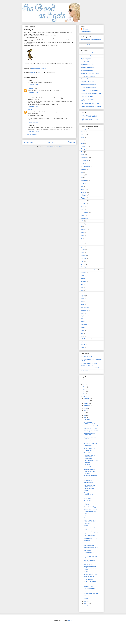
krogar (82, 327)
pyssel (82, 247)
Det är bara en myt (89, 586)
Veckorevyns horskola (87, 70)
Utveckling (83, 272)
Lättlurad (86, 596)
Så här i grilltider (88, 498)
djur (82, 318)
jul (81, 226)
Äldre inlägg (71, 142)
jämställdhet (84, 229)
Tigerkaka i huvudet (89, 545)
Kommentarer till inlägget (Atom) (54, 146)
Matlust (86, 598)
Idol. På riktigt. (88, 490)
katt (82, 172)
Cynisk (85, 515)
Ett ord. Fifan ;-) (85, 370)
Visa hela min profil (86, 31)
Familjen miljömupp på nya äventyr (90, 73)
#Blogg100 (84, 192)
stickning (83, 264)
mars (85, 601)
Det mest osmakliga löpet (90, 547)
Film (82, 177)
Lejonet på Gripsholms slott (88, 67)
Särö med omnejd (85, 166)
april (85, 417)
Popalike (86, 478)
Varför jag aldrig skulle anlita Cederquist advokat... (90, 494)
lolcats (82, 284)
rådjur (32, 68)
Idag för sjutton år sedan (90, 428)
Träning (83, 175)
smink (82, 235)
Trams (82, 131)
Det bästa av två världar (87, 64)
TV (81, 140)
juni (85, 413)
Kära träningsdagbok (89, 535)
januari (86, 606)
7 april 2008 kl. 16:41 (33, 84)
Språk (82, 163)
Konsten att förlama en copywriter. (90, 116)
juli (85, 410)
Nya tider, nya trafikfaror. (90, 443)
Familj (82, 143)
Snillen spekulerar (88, 579)
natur (82, 333)
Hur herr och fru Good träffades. (89, 90)
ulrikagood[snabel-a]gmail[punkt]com (91, 39)
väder (82, 347)
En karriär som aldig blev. (87, 56)
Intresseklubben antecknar (91, 593)
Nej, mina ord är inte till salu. (88, 53)
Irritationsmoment (85, 307)
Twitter (82, 206)
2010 (84, 391)
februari (86, 603)
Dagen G (86, 591)
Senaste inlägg (28, 142)
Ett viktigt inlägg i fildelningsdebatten (89, 422)
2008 (84, 396)
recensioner (84, 180)
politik (82, 221)
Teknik (82, 313)
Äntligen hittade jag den (90, 509)
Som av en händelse (89, 588)
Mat (82, 186)
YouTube (83, 189)
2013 (84, 384)
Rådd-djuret (41, 68)
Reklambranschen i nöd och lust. (89, 115)
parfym (82, 336)
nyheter (83, 244)
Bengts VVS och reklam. (87, 118)
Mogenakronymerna (86, 58)
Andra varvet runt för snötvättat (89, 553)
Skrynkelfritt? (87, 467)
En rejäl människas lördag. (88, 76)
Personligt (83, 129)
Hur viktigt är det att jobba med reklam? (91, 93)
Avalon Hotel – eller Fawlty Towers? (90, 103)
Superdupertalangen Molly (91, 538)
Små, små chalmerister (90, 441)
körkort (82, 330)
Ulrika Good (31, 88)
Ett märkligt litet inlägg (90, 507)
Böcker (83, 183)
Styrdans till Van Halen (87, 96)
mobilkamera (84, 218)
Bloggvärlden (84, 146)
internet (83, 224)
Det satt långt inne (89, 482)
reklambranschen (85, 339)
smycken (83, 344)
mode (82, 232)
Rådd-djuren (87, 572)
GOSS (82, 154)
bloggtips (83, 198)
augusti (86, 408)
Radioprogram (84, 212)
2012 (84, 387)
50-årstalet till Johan (86, 79)
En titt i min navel (88, 518)
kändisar (83, 215)
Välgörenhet (84, 316)
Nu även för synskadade (90, 574)
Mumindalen (36, 68)
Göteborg (83, 169)
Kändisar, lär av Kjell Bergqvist (89, 472)
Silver (85, 584)
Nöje (82, 209)
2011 (84, 389)
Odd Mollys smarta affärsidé (88, 84)
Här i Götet (87, 453)
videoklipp (83, 267)
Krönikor (83, 203)
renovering (83, 201)
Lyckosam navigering (89, 576)
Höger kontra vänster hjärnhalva (89, 433)
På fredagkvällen (88, 450)
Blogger (70, 620)
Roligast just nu (88, 564)
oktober (86, 403)
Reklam (83, 134)
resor (82, 287)
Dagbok (83, 295)
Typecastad (87, 540)
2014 (84, 382)
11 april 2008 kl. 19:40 (33, 131)
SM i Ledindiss (85, 61)
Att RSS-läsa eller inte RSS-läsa (90, 437)
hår (81, 238)
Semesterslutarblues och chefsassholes (87, 99)
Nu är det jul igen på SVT (90, 475)
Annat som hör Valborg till (91, 426)
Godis (82, 304)
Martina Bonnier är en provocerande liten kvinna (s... (90, 522)
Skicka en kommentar (31, 134)
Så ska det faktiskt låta (90, 581)
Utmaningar (84, 255)
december (87, 398)
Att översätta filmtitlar (89, 448)
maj (85, 415)
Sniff (45, 68)
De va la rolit (87, 500)
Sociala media (84, 160)
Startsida (50, 142)
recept (82, 261)
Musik (82, 152)
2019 (84, 379)
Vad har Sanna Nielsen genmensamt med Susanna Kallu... (90, 486)
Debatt (82, 137)
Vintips (82, 275)
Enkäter (83, 249)
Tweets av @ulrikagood (87, 45)
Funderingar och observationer (89, 270)
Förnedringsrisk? (88, 445)
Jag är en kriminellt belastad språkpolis (91, 106)
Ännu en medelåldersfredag (88, 87)
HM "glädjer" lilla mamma (87, 81)
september (87, 405)
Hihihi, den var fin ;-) (86, 356)
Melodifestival (84, 310)
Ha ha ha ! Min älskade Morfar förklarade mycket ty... (89, 364)
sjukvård (83, 342)
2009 (84, 394)
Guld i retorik (87, 550)
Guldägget (83, 195)
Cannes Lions (84, 157)
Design (83, 298)
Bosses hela (87, 419)
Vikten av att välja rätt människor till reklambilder (89, 457)
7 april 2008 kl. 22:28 (33, 122)
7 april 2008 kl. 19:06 (33, 106)
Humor (82, 252)
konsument (84, 324)
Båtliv (82, 293)
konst (82, 321)
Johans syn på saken (89, 469)
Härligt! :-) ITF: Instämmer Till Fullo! (90, 368)
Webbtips (83, 258)
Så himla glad (87, 543)
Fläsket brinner (88, 480)
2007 (84, 609)
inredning (83, 281)
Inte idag (86, 525)
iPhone (83, 241)
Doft (82, 301)
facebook (83, 278)
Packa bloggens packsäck (91, 431)
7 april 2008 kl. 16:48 (33, 92)
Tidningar (83, 149)
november (87, 401)
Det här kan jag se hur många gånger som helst (90, 568)
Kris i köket (87, 464)
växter (82, 290)
